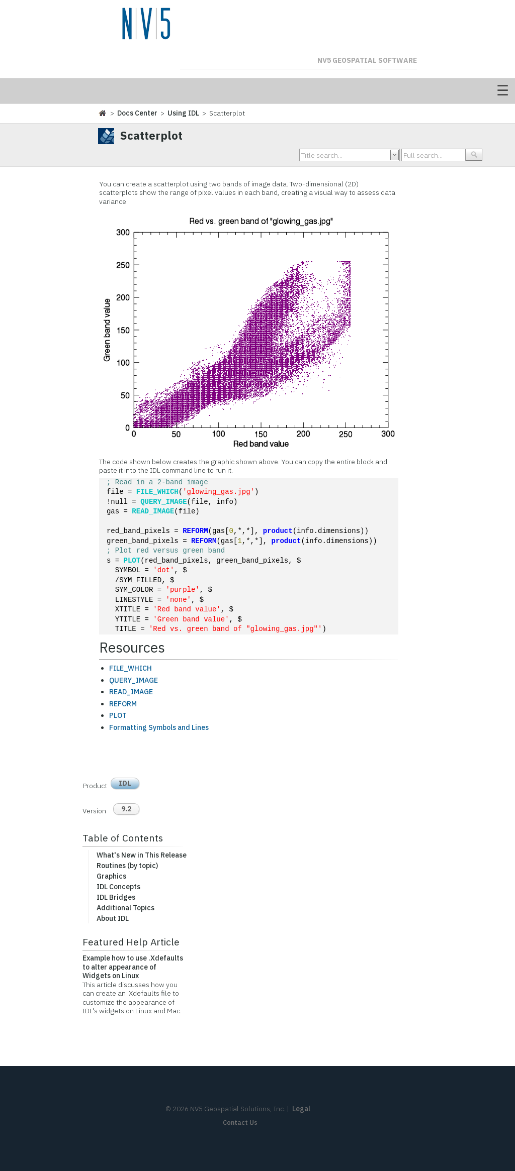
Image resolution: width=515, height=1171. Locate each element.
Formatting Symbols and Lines (159, 727)
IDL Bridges (116, 897)
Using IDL (183, 113)
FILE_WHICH (157, 492)
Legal (301, 1108)
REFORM (195, 531)
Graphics (111, 876)
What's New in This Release (142, 855)
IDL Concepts (118, 886)
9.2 (126, 808)
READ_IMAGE (153, 511)
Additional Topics (125, 907)
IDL (125, 783)
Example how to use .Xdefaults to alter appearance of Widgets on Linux (132, 966)
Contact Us (240, 1122)
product (278, 531)
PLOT (132, 561)
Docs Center (137, 113)
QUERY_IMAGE (163, 502)
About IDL (113, 918)
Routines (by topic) (127, 865)
